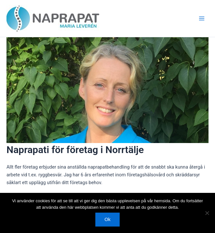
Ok (107, 219)
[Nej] (207, 213)
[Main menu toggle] (202, 18)
